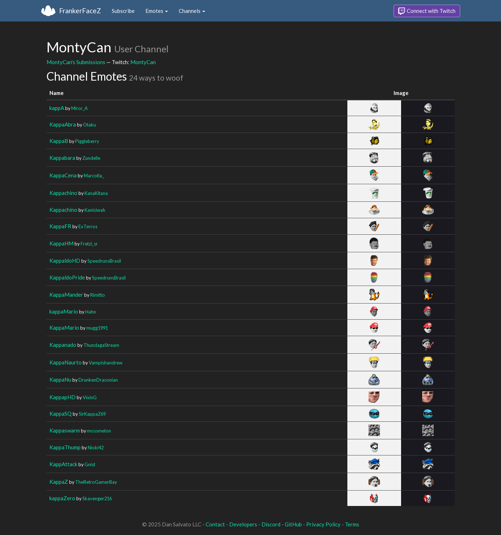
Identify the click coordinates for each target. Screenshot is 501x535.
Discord (270, 524)
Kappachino (63, 193)
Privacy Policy (323, 524)
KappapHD (62, 397)
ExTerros (87, 226)
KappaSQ (60, 413)
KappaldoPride (67, 277)
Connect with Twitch (427, 11)
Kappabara (62, 157)
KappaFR (60, 226)
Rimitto (97, 295)
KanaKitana (96, 193)
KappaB (58, 141)
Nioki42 (95, 447)
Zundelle (91, 158)
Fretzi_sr (89, 244)
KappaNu (60, 379)
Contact (215, 524)
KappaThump (65, 447)
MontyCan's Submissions (76, 62)
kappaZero (62, 498)
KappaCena (63, 175)
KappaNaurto (65, 362)
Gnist (90, 464)
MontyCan (143, 62)
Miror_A (79, 108)
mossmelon (99, 431)
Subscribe (123, 11)
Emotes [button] (156, 11)
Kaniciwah (95, 210)
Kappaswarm (64, 430)
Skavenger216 (97, 498)
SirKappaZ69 (92, 414)
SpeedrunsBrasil (104, 261)
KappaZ (58, 481)
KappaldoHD (64, 260)
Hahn (90, 312)
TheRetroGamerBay (96, 482)
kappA (56, 108)
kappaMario (63, 311)
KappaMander (66, 294)
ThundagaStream (101, 345)
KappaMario (64, 327)
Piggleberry (87, 141)
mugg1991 (97, 328)
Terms (352, 524)
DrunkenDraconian (98, 380)
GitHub (293, 524)
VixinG (90, 397)
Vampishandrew (105, 363)
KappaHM (61, 243)
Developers (243, 524)
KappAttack (63, 464)
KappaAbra (62, 124)
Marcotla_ (94, 175)
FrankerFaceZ (80, 10)
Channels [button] (192, 11)
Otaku (89, 125)
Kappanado (62, 344)
